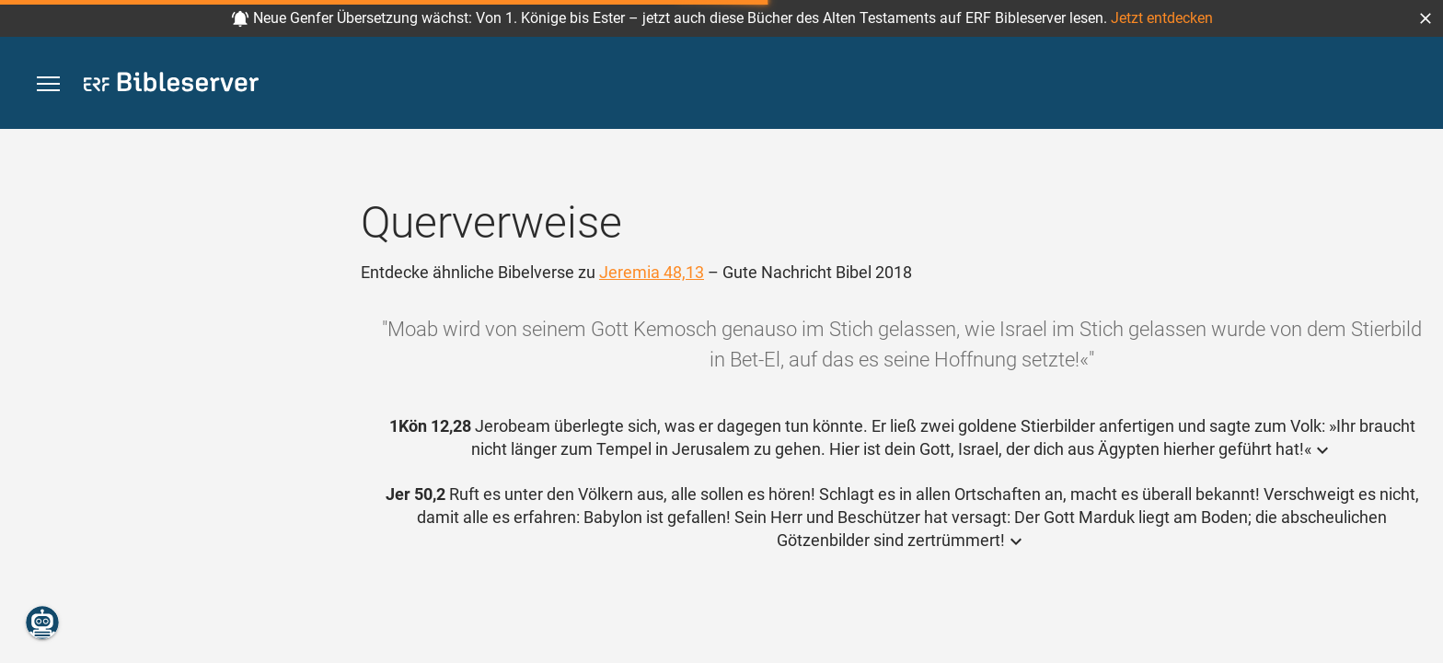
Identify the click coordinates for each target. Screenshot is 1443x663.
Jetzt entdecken (1162, 18)
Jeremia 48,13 (651, 272)
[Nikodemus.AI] (42, 622)
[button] (1425, 18)
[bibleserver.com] (171, 85)
